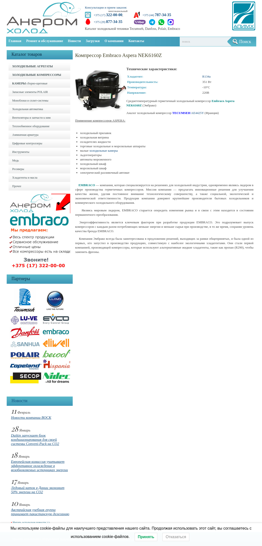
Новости (74, 41)
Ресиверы (18, 169)
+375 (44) (156, 15)
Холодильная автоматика (27, 109)
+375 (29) (108, 22)
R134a (206, 76)
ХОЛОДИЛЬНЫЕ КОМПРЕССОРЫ (36, 75)
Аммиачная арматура (25, 134)
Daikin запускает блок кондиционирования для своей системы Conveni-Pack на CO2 (35, 439)
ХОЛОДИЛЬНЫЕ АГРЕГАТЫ (32, 66)
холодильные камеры (103, 150)
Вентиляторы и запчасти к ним (31, 117)
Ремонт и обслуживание (44, 41)
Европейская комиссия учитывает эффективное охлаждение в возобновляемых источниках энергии (39, 466)
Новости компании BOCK (31, 418)
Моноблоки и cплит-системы (30, 100)
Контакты (136, 41)
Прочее (16, 186)
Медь (15, 160)
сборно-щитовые (30, 83)
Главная (15, 41)
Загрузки (93, 41)
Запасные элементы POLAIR (30, 92)
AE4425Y (197, 113)
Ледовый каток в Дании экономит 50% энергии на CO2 (37, 490)
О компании (114, 41)
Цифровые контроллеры (27, 143)
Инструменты (20, 152)
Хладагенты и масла (24, 177)
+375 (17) (108, 15)
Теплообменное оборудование (31, 126)
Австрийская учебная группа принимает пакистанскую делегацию (40, 512)
